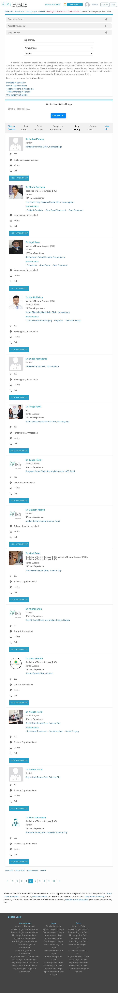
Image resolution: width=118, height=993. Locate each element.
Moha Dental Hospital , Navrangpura (42, 366)
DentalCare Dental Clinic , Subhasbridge (44, 147)
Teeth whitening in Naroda (18, 92)
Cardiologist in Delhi (78, 941)
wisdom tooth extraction (76, 899)
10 (54, 881)
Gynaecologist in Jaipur (53, 929)
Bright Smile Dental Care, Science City (43, 723)
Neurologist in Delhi (78, 959)
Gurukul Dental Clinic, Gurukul (39, 673)
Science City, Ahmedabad (25, 581)
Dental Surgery (72, 731)
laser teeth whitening (94, 896)
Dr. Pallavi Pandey (35, 139)
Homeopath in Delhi (78, 935)
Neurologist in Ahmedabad (24, 959)
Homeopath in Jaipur (53, 935)
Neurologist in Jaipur (53, 962)
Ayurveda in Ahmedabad (25, 938)
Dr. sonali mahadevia (36, 358)
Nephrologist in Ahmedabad (25, 962)
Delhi (78, 923)
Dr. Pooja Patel (33, 406)
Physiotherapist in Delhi (78, 956)
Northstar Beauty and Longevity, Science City (46, 832)
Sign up (105, 5)
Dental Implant (56, 731)
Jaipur (53, 923)
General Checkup (73, 320)
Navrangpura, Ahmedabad (26, 215)
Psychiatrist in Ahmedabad (24, 965)
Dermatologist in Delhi (78, 932)
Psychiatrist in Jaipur (53, 968)
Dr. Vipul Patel (33, 553)
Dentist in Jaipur (53, 926)
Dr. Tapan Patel (33, 460)
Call (15, 170)
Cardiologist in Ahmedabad (24, 941)
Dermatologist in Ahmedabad (24, 932)
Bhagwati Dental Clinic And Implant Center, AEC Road (50, 471)
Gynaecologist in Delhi (78, 929)
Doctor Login (14, 916)
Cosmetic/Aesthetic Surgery (39, 320)
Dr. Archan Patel (34, 711)
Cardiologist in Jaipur (53, 941)
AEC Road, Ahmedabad (24, 482)
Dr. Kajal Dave (33, 242)
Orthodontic (32, 265)
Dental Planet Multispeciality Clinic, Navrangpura (48, 312)
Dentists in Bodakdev (16, 82)
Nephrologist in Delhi (78, 962)
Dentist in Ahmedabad (25, 926)
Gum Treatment (76, 210)
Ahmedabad (24, 923)
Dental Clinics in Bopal (16, 85)
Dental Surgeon (32, 305)
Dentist (29, 143)
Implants (59, 320)
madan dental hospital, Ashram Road (43, 521)
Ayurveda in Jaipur (53, 938)
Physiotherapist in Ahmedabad (25, 956)
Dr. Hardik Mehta (34, 297)
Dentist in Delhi (78, 926)
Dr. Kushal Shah (34, 608)
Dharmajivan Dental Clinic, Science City (43, 570)
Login (113, 5)
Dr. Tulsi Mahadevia (36, 817)
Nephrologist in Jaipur (53, 965)
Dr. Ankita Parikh (34, 658)
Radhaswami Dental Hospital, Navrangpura (45, 257)
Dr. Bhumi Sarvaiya (35, 187)
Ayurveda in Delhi (78, 938)
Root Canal (45, 265)
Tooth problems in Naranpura (20, 89)
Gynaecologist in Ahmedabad (24, 929)
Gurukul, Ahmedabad (23, 631)
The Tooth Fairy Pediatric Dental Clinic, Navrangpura (49, 202)
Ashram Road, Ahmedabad (26, 526)
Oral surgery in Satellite (17, 95)
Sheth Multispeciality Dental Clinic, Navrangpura (47, 421)
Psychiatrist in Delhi (78, 965)
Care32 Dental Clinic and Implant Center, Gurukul (48, 620)
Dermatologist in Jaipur (53, 932)
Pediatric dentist (39, 896)
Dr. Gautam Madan (35, 509)
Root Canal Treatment (56, 210)
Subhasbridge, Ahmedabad (26, 160)
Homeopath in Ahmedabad (24, 935)
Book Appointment (19, 178)
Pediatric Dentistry (35, 210)
